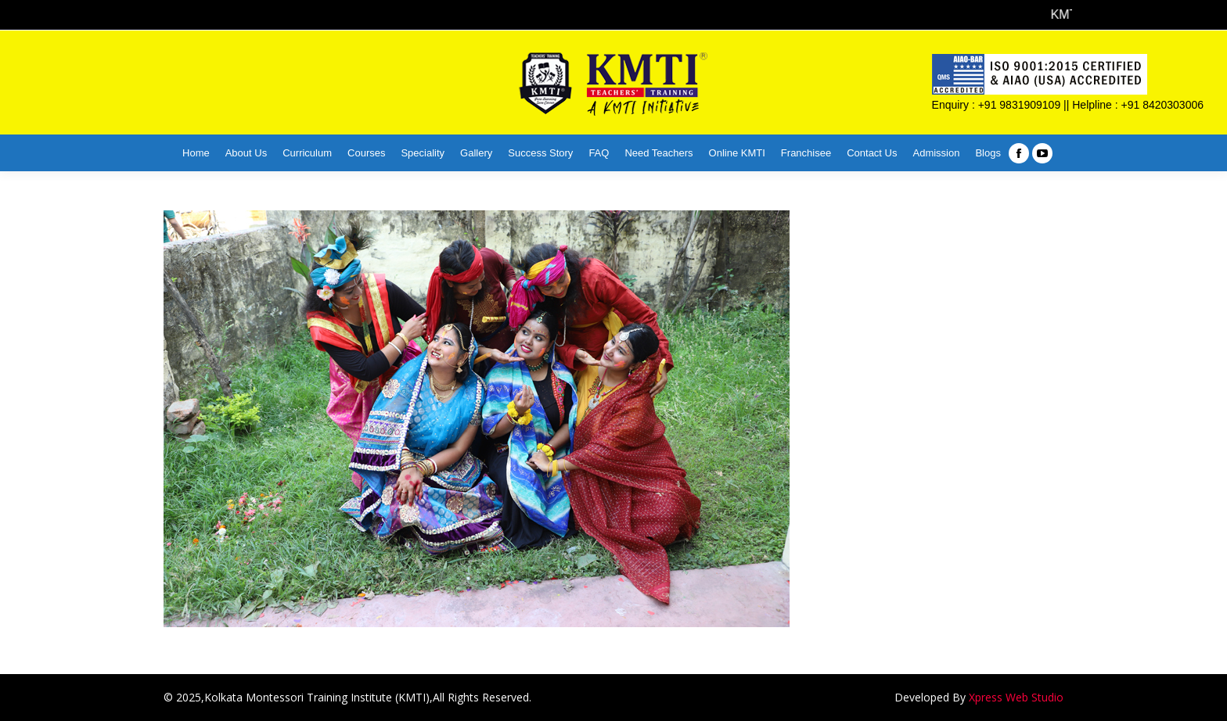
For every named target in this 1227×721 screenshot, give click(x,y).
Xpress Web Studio (1016, 697)
